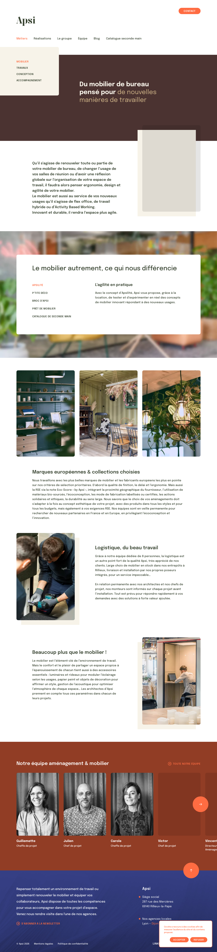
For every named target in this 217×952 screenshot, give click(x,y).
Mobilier (22, 61)
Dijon (155, 923)
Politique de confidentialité (73, 944)
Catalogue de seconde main (51, 316)
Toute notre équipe (186, 764)
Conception (24, 74)
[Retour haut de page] (191, 870)
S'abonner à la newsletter (40, 923)
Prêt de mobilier (44, 308)
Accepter (179, 940)
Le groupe (64, 38)
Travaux (22, 68)
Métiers (21, 38)
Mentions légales (43, 944)
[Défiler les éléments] (200, 804)
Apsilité (37, 285)
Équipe (82, 38)
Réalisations (42, 38)
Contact (190, 11)
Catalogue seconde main (123, 38)
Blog (97, 38)
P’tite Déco (40, 293)
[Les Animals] (25, 21)
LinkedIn (158, 943)
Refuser (199, 940)
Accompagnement (29, 80)
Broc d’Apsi (40, 301)
